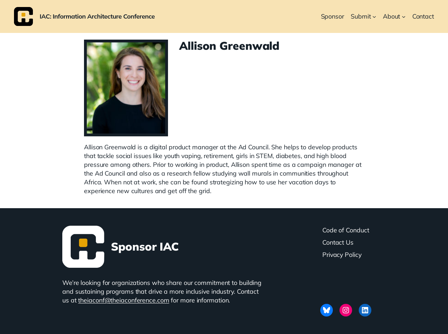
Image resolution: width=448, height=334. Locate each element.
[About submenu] (404, 17)
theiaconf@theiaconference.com (123, 300)
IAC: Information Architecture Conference (97, 16)
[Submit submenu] (374, 17)
